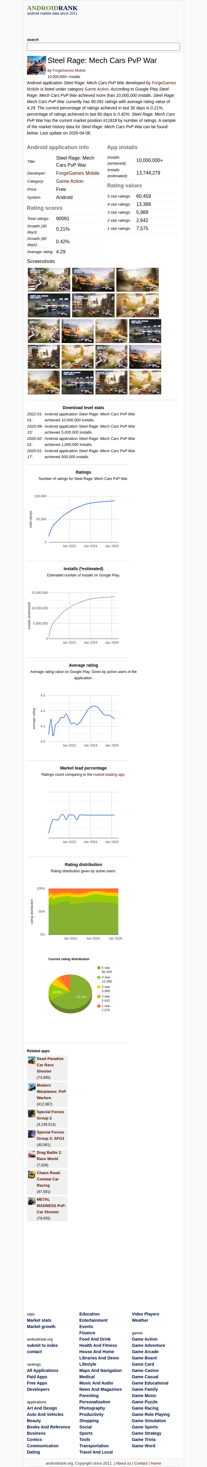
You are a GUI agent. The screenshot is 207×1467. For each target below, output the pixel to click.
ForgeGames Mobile (69, 70)
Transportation (94, 1445)
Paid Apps (37, 1376)
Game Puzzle (145, 1401)
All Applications (42, 1370)
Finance (87, 1332)
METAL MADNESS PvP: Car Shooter (51, 1205)
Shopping (89, 1420)
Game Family (145, 1389)
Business (36, 1433)
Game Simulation (149, 1420)
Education (89, 1314)
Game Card (143, 1364)
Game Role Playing (151, 1414)
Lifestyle (87, 1364)
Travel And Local (96, 1452)
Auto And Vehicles (45, 1414)
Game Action (97, 89)
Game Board (144, 1358)
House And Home (96, 1351)
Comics (34, 1439)
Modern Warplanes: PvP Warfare (51, 1091)
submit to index (42, 1345)
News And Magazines (100, 1389)
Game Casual (145, 1376)
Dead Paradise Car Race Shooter (50, 1064)
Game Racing (145, 1408)
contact (34, 1351)
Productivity (91, 1414)
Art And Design (42, 1408)
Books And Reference (48, 1427)
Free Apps (37, 1383)
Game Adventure (148, 1345)
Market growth (41, 1326)
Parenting (89, 1395)
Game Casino (145, 1370)
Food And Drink (94, 1339)
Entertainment (93, 1320)
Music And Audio (96, 1383)
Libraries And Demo (99, 1358)
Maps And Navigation (100, 1370)
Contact (141, 1463)
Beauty (34, 1420)
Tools (84, 1439)
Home (156, 1463)
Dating (33, 1452)
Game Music (144, 1395)
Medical (87, 1376)
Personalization (94, 1401)
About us (123, 1463)
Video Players (145, 1314)
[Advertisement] (103, 24)
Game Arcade (145, 1351)
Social (85, 1427)
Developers (38, 1389)
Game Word (143, 1445)
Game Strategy (147, 1433)
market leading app (108, 774)
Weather (140, 1320)
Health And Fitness (98, 1345)
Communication (43, 1445)
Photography (92, 1408)
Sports (85, 1433)
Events (86, 1326)
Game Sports (145, 1427)
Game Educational (150, 1383)
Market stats (39, 1320)
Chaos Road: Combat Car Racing (49, 1179)
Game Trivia (144, 1439)
